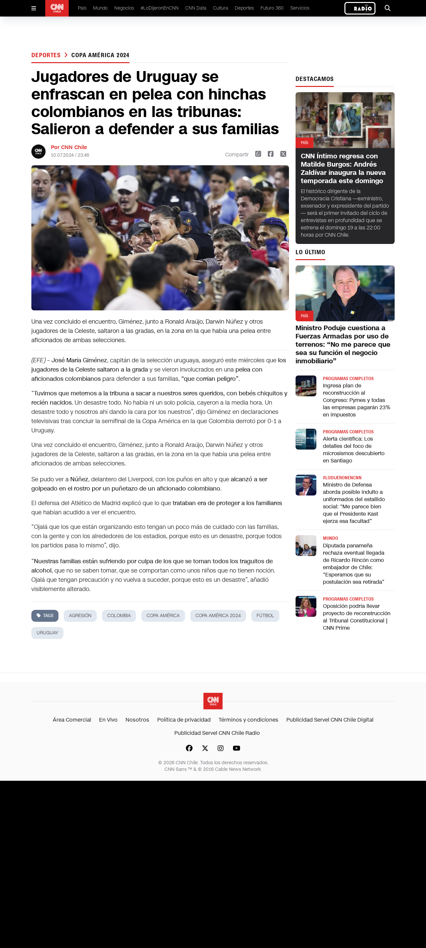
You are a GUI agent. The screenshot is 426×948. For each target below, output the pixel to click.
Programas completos (348, 378)
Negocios (124, 8)
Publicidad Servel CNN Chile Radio (217, 733)
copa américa (163, 615)
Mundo (100, 8)
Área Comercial (72, 720)
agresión (80, 615)
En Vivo (108, 720)
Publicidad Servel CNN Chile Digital (329, 720)
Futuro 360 (272, 8)
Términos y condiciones (248, 720)
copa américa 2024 (100, 55)
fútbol (265, 615)
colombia (119, 615)
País (82, 8)
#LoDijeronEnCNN (160, 8)
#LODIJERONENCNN (342, 478)
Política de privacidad (184, 720)
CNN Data (195, 8)
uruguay (47, 633)
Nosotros (137, 720)
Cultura (220, 8)
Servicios (299, 8)
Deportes (244, 8)
